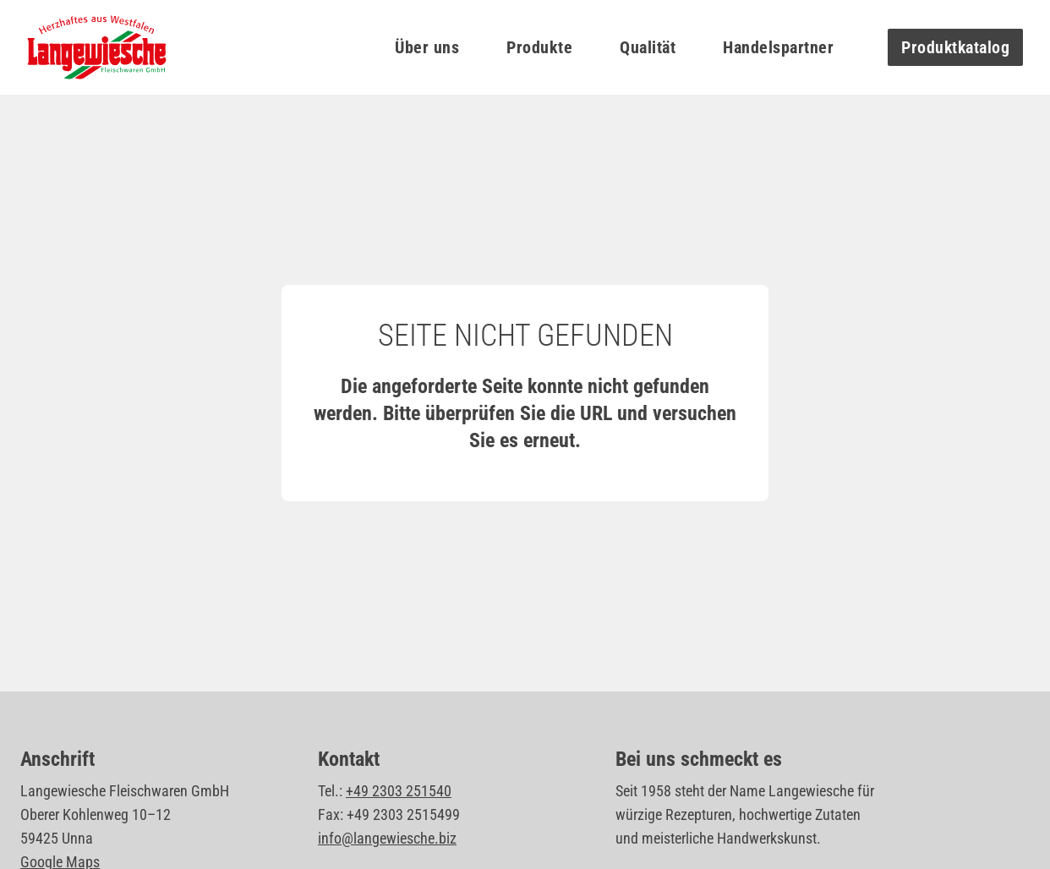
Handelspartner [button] (778, 47)
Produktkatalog (955, 47)
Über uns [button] (427, 47)
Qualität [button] (647, 47)
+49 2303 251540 (398, 791)
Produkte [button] (539, 47)
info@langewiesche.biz (387, 838)
